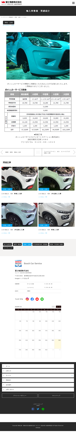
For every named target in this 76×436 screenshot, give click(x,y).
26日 (59, 340)
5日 (60, 311)
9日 (40, 321)
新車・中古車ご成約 (56, 244)
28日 (27, 349)
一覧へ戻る (38, 152)
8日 (33, 321)
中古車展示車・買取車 (40, 244)
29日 (20, 311)
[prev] (57, 307)
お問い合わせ (10, 389)
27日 (20, 349)
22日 (33, 340)
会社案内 (8, 385)
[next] (59, 307)
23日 (40, 340)
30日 (27, 311)
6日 (20, 321)
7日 (27, 321)
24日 (46, 340)
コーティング (8, 248)
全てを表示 (7, 244)
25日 (53, 340)
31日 (46, 349)
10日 (46, 321)
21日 (27, 340)
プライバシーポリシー (19, 395)
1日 (33, 311)
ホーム (8, 366)
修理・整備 (17, 244)
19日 (59, 330)
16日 (40, 330)
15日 (33, 330)
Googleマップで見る (22, 278)
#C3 (12, 25)
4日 (53, 311)
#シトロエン (6, 25)
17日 (46, 330)
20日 (20, 340)
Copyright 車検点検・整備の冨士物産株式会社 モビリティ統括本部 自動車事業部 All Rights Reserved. (38, 425)
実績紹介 (8, 380)
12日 (59, 321)
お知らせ (8, 371)
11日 (53, 321)
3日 (46, 311)
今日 (53, 306)
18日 (53, 330)
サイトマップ (56, 395)
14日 (27, 330)
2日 (40, 311)
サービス (40, 375)
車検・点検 (9, 22)
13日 (20, 330)
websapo (38, 427)
